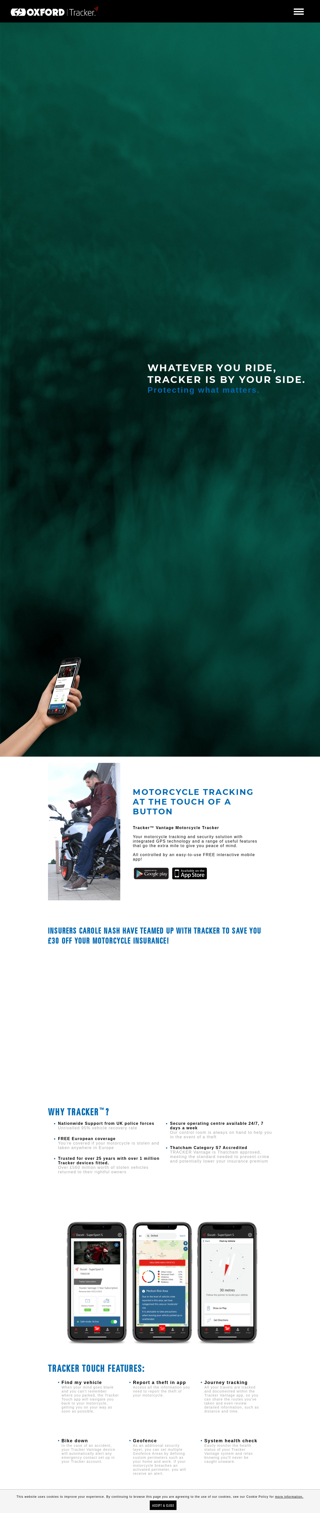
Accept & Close (163, 1505)
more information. (289, 1497)
